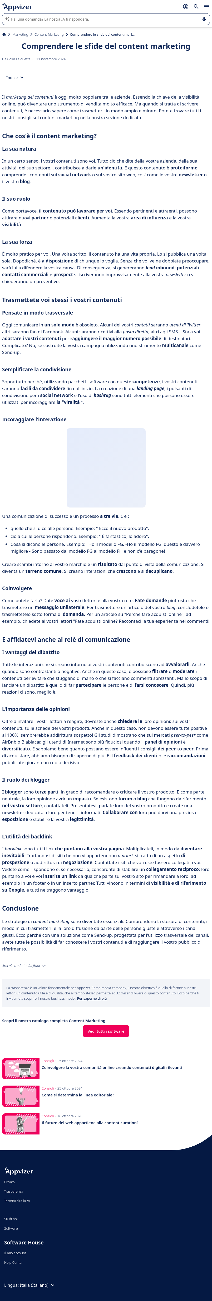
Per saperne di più (92, 998)
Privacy (9, 1181)
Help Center (13, 1262)
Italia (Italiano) (38, 1285)
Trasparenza (13, 1191)
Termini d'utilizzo (17, 1200)
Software (11, 1228)
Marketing (20, 34)
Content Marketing (49, 34)
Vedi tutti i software (105, 1031)
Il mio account (15, 1253)
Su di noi (11, 1218)
